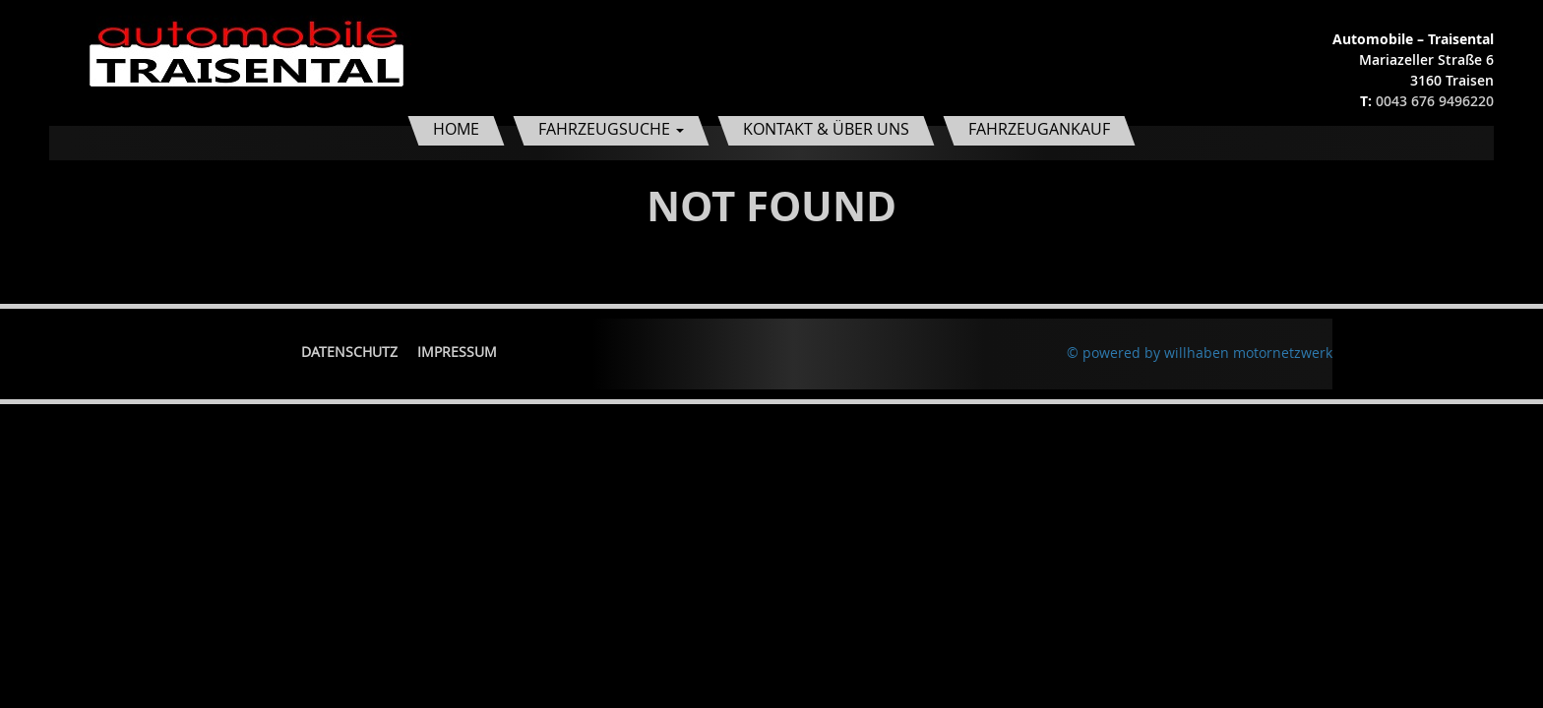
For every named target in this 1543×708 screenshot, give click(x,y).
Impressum (457, 351)
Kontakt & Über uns (826, 129)
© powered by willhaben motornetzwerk (1199, 352)
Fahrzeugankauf (1039, 129)
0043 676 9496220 (1435, 100)
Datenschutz (349, 351)
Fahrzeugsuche (611, 129)
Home (456, 129)
